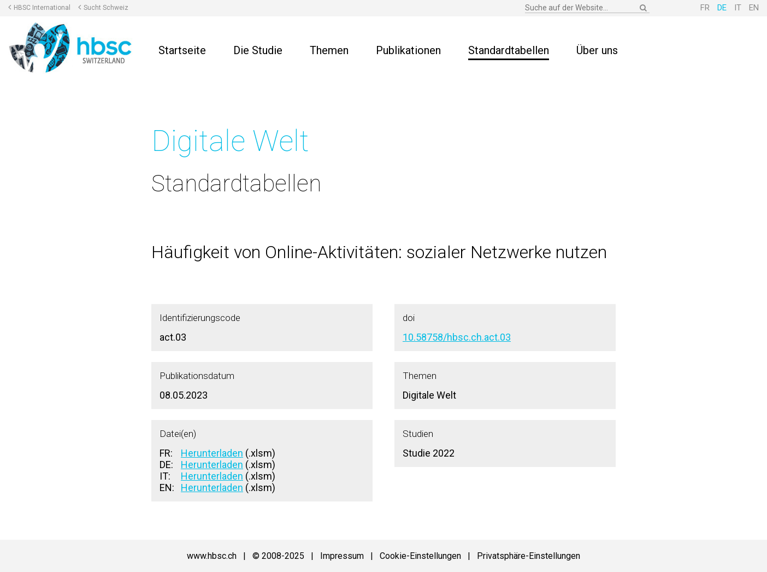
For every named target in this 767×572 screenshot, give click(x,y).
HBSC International (42, 7)
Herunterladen (212, 453)
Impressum (342, 556)
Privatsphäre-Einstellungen (528, 556)
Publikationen (408, 50)
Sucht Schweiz (106, 7)
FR (705, 8)
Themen (329, 50)
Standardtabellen (508, 50)
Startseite (182, 50)
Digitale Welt (230, 141)
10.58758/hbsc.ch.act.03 (457, 337)
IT (737, 8)
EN (754, 8)
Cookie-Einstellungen (420, 556)
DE (722, 8)
